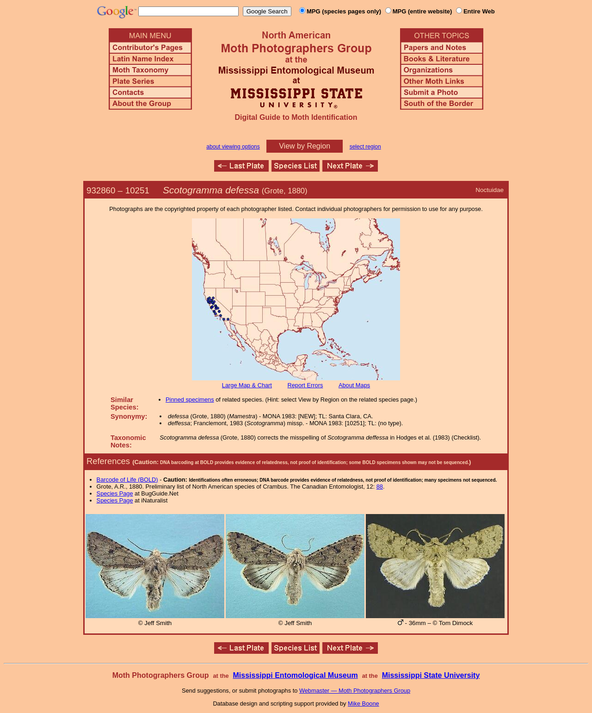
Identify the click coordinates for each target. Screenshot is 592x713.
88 (379, 486)
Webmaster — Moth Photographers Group (354, 690)
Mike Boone (363, 703)
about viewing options (232, 146)
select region (365, 146)
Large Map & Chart (247, 385)
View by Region (304, 146)
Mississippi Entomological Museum (295, 675)
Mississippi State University (431, 675)
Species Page (115, 493)
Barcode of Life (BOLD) (127, 479)
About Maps (354, 385)
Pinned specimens (190, 399)
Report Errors (305, 385)
